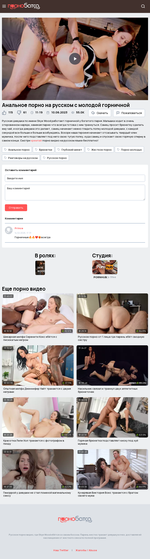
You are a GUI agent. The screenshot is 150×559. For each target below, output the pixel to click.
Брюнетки (43, 149)
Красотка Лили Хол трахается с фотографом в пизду (33, 442)
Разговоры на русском (21, 158)
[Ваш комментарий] (75, 192)
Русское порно (55, 158)
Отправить (16, 207)
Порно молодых (129, 149)
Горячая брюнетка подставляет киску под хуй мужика (108, 442)
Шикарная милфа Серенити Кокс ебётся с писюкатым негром (30, 338)
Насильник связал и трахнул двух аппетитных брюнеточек (108, 390)
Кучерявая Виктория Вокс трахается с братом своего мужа (108, 494)
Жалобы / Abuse (86, 550)
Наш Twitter (61, 550)
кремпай (36, 140)
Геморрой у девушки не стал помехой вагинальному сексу (37, 494)
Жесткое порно (99, 149)
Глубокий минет (69, 149)
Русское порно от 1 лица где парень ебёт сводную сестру (111, 338)
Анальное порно (17, 149)
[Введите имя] (75, 178)
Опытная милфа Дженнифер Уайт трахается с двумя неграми (37, 390)
